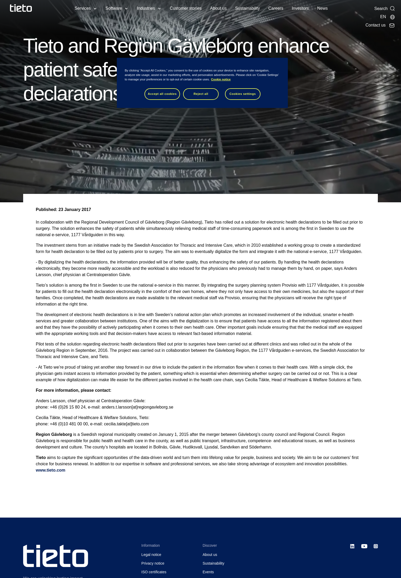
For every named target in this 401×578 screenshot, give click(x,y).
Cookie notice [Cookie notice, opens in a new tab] (221, 79)
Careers (275, 8)
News (322, 8)
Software (114, 8)
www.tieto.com (50, 470)
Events (208, 572)
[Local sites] (387, 17)
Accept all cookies (162, 93)
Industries (146, 8)
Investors (300, 8)
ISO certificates (153, 572)
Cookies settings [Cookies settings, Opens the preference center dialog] (242, 93)
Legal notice (151, 555)
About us (218, 8)
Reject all (201, 93)
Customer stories (186, 8)
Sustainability (247, 8)
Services (82, 8)
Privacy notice (152, 563)
